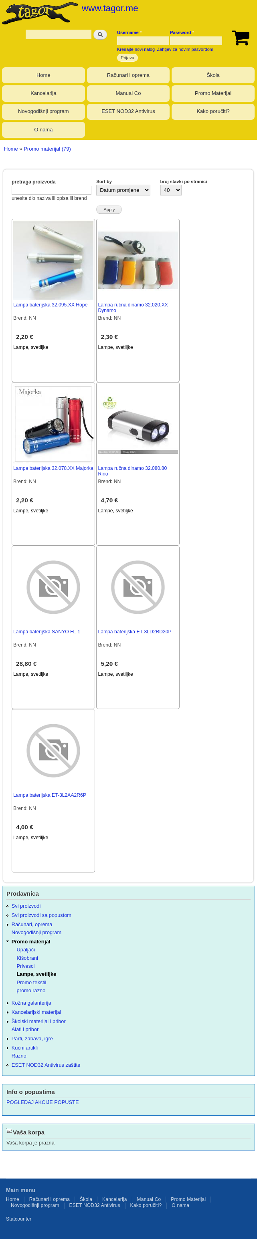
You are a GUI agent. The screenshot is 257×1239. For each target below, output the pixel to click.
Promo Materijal (213, 93)
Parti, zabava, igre (32, 1039)
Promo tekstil (32, 982)
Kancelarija (43, 93)
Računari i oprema (128, 75)
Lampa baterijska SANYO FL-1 (46, 632)
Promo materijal (31, 942)
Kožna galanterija (31, 1003)
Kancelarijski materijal (36, 1012)
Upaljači (26, 950)
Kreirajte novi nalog (136, 49)
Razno (19, 1056)
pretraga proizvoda (34, 182)
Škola (213, 75)
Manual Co (128, 93)
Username (129, 32)
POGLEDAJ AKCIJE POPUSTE (42, 1102)
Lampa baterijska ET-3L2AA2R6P (49, 795)
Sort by (104, 181)
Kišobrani (27, 958)
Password (182, 32)
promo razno (31, 990)
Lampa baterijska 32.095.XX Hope (50, 305)
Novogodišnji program (43, 111)
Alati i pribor (25, 1029)
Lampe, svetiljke (30, 347)
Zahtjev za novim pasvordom (185, 49)
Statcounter (19, 1219)
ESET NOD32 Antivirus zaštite (46, 1065)
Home (43, 75)
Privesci (26, 966)
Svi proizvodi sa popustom (41, 915)
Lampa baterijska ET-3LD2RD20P (134, 632)
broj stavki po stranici (183, 181)
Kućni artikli (25, 1048)
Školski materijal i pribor (39, 1021)
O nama (43, 130)
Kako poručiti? (212, 111)
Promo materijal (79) (47, 149)
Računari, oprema (32, 924)
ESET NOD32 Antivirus (128, 111)
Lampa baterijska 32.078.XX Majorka (53, 468)
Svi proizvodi (26, 906)
